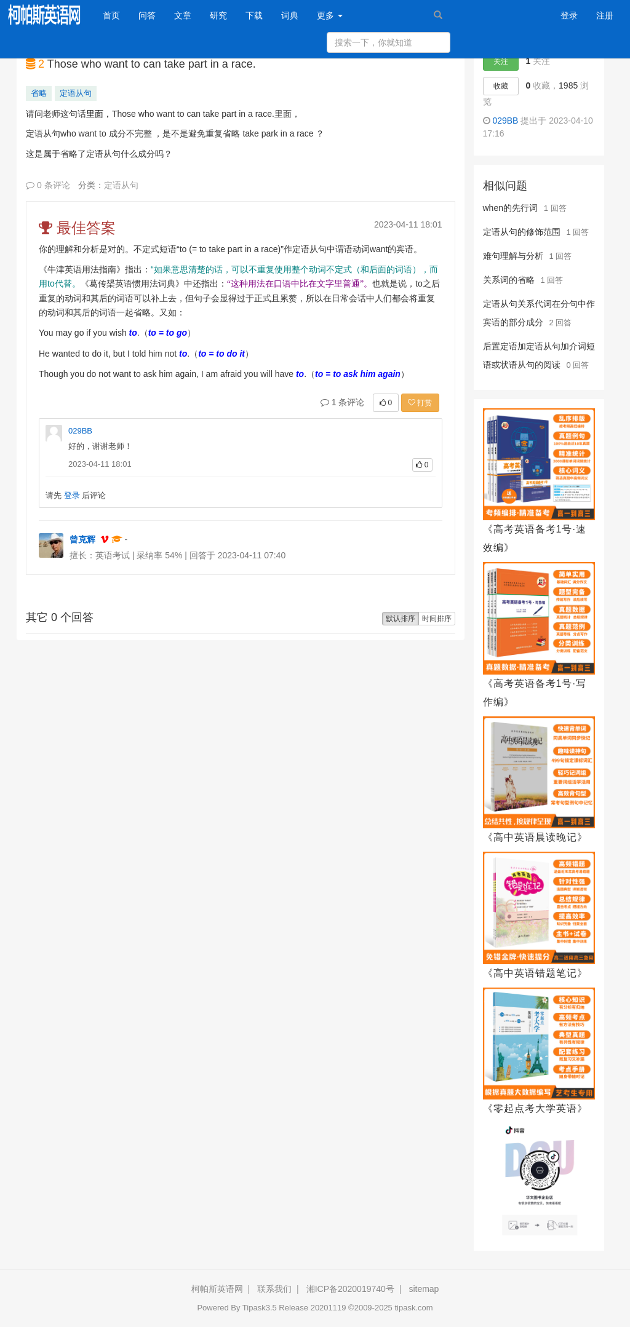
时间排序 (437, 618)
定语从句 (76, 93)
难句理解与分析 (513, 256)
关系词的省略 (509, 280)
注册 (604, 15)
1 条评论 (343, 402)
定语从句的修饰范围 (521, 232)
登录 (569, 15)
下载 (254, 15)
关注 (500, 61)
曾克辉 (82, 539)
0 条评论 (48, 185)
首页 (116, 14)
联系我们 (274, 1289)
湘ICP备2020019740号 (350, 1289)
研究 (218, 15)
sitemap (424, 1289)
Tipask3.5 (259, 1307)
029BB (80, 430)
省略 (39, 93)
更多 (330, 15)
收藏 (500, 86)
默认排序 (400, 618)
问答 (147, 15)
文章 (182, 15)
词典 (289, 15)
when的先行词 (510, 208)
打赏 (420, 402)
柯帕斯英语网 (217, 1289)
